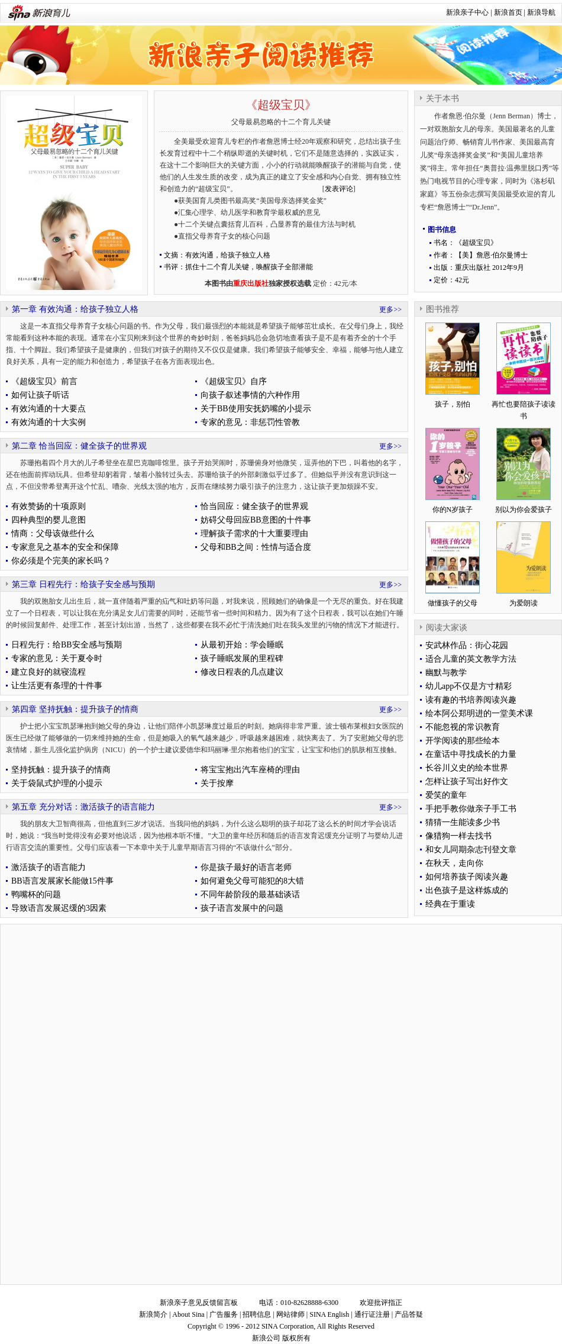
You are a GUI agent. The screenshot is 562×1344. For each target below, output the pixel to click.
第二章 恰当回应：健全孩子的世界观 (79, 445)
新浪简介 (153, 1314)
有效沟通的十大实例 (48, 422)
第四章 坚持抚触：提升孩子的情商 (75, 709)
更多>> (390, 309)
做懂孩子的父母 (452, 603)
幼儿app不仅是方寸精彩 (468, 686)
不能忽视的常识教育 (462, 727)
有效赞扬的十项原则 (48, 506)
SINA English (329, 1314)
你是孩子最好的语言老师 (246, 867)
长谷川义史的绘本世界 (466, 767)
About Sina (188, 1314)
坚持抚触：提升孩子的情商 (61, 769)
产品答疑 (409, 1314)
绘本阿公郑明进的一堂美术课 (479, 713)
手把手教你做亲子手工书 (470, 808)
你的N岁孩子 (452, 509)
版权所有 (296, 1338)
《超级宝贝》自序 (234, 381)
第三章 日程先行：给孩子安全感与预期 (83, 584)
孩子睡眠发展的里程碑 (242, 658)
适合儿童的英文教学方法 (470, 659)
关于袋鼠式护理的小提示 (56, 783)
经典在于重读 (450, 904)
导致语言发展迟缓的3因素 (58, 908)
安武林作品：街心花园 (466, 645)
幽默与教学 (446, 672)
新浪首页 (508, 12)
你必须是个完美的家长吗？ (61, 560)
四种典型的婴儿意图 (48, 519)
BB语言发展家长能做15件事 (62, 880)
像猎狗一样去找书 (458, 835)
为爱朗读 (523, 603)
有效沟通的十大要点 (48, 408)
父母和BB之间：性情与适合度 (256, 547)
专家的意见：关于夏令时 (56, 658)
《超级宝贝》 (281, 104)
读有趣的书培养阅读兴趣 (470, 699)
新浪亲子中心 (467, 12)
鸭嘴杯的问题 (36, 894)
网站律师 (290, 1314)
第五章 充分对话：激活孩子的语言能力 (83, 806)
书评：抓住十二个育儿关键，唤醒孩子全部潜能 (238, 267)
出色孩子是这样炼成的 (466, 890)
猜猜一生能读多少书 (462, 822)
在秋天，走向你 (454, 863)
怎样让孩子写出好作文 (466, 781)
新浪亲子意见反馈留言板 (199, 1302)
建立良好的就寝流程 (48, 672)
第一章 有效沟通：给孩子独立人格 (75, 309)
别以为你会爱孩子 (523, 509)
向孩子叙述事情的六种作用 (250, 395)
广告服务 (223, 1314)
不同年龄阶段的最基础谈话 (250, 894)
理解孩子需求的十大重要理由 (254, 533)
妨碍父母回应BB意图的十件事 (256, 519)
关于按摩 (217, 783)
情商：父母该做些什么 (52, 533)
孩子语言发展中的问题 (242, 908)
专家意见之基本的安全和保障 (65, 547)
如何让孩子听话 (40, 395)
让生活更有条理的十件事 (56, 685)
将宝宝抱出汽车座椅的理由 (250, 769)
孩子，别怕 (452, 404)
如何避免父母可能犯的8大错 (252, 880)
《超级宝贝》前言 (44, 381)
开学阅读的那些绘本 (462, 740)
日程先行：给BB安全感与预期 (66, 644)
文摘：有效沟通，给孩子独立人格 (217, 255)
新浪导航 (541, 12)
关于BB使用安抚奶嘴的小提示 (256, 408)
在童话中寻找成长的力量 (470, 754)
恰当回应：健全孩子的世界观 (254, 506)
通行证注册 (372, 1314)
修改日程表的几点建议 (242, 672)
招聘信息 (257, 1314)
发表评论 (339, 189)
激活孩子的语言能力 (48, 867)
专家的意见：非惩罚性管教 (250, 422)
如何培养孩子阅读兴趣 (466, 876)
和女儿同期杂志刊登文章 (470, 849)
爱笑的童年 (446, 795)
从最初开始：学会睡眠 (242, 644)
